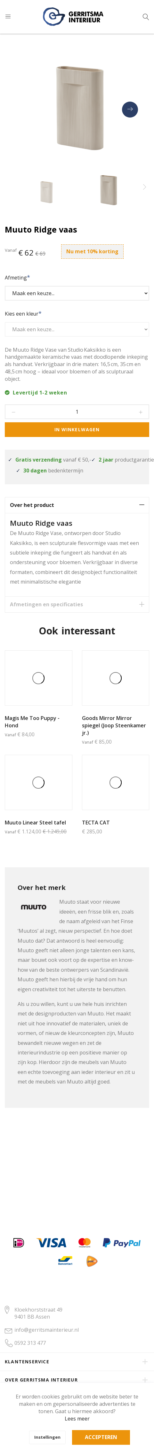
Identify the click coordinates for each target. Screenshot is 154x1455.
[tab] (77, 505)
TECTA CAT (96, 822)
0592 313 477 (30, 1342)
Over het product (32, 505)
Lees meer (77, 1418)
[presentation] (130, 110)
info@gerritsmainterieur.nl (46, 1329)
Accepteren (101, 1437)
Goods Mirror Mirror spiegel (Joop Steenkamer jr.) (114, 725)
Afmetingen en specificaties (46, 604)
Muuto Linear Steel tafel (35, 822)
